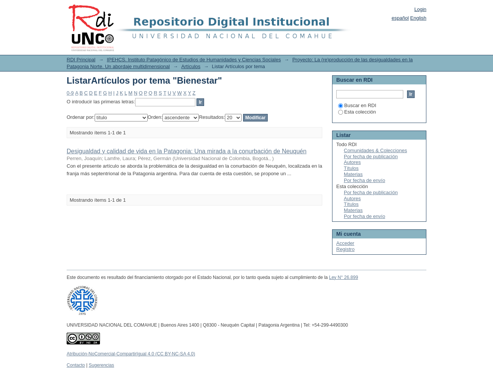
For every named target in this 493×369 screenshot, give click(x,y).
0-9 (70, 93)
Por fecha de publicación (371, 156)
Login (420, 9)
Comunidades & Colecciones (375, 150)
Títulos (351, 168)
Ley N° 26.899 (343, 277)
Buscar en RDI (357, 105)
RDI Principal (81, 59)
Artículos (191, 66)
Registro (345, 249)
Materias (353, 174)
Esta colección (357, 112)
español (400, 18)
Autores (352, 162)
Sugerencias (101, 365)
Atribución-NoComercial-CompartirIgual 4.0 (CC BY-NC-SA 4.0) (131, 354)
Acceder (345, 243)
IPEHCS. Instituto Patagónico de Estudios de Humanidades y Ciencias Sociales (194, 59)
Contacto (76, 365)
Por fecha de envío (364, 180)
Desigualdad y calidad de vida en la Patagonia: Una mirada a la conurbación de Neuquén (186, 151)
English (418, 18)
